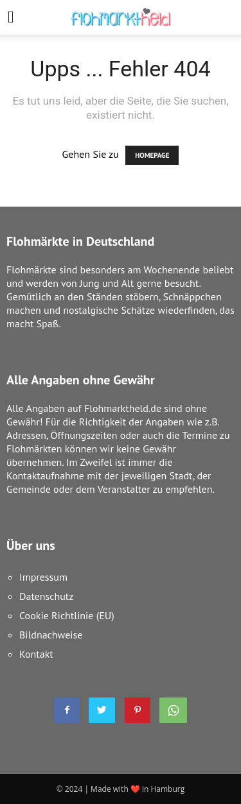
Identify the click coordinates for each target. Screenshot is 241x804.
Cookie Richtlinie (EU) (66, 615)
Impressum (43, 576)
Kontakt (36, 653)
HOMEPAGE (152, 155)
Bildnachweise (50, 634)
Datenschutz (46, 596)
